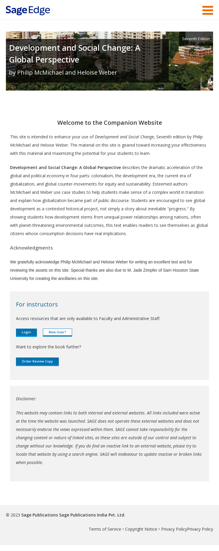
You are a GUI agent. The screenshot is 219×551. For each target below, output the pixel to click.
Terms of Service (105, 529)
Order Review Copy (37, 361)
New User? (57, 332)
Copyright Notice (141, 529)
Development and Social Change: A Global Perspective (74, 53)
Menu (207, 10)
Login (26, 332)
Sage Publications (39, 515)
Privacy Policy (174, 529)
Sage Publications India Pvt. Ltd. (91, 515)
